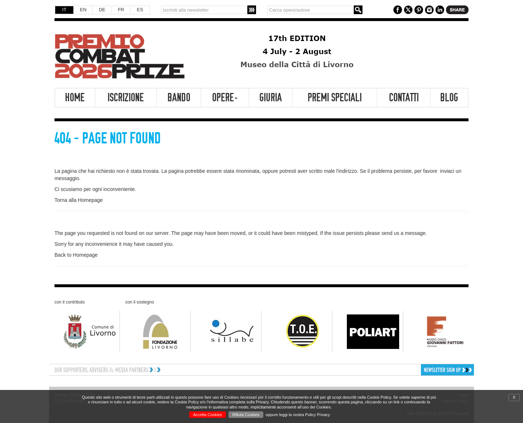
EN (83, 9)
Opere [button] (225, 97)
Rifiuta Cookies (245, 414)
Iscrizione (126, 97)
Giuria (270, 97)
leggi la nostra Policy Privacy (304, 414)
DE (102, 9)
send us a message (403, 233)
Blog (449, 97)
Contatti (404, 97)
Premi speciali (335, 97)
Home (75, 97)
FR (121, 9)
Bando (178, 97)
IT (64, 9)
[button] (423, 369)
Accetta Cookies (207, 414)
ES (140, 9)
